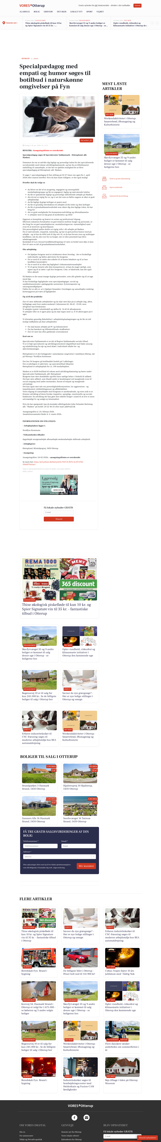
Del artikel (86, 140)
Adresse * (27, 852)
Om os (22, 1132)
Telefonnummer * (30, 841)
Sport (89, 11)
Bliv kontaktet (86, 866)
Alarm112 (24, 11)
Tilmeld (137, 5)
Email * (64, 841)
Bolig (37, 11)
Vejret (100, 11)
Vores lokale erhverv (70, 1135)
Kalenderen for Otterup (71, 1139)
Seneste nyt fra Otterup (71, 1132)
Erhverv (48, 11)
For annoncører (26, 1135)
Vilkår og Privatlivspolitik (30, 1139)
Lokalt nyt (76, 11)
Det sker (61, 11)
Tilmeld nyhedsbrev (147, 1137)
